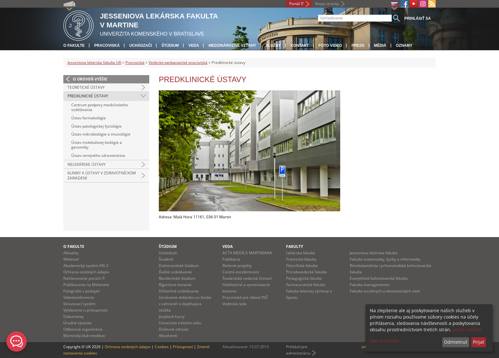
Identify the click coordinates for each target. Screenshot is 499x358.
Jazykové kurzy (172, 316)
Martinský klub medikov (84, 335)
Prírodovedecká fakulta (306, 272)
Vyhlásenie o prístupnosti (85, 310)
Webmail (71, 259)
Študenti (166, 259)
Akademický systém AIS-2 (86, 265)
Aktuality (71, 253)
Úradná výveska (77, 323)
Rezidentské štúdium (177, 278)
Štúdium (170, 45)
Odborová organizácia (82, 329)
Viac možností (384, 341)
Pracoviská (107, 45)
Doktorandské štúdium (179, 265)
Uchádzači (140, 45)
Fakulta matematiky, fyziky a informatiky (385, 259)
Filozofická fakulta (302, 265)
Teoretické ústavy (86, 87)
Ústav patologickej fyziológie (96, 126)
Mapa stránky (327, 3)
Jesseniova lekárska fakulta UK (94, 62)
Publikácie (231, 259)
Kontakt (300, 45)
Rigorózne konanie (175, 284)
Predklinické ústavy (87, 96)
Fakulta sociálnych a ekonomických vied (384, 291)
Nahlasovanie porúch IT (84, 278)
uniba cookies (467, 329)
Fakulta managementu (370, 284)
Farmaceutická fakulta (305, 284)
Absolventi (168, 335)
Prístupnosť (183, 346)
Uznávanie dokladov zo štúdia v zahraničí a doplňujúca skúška (185, 304)
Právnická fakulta (301, 259)
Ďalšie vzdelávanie (175, 272)
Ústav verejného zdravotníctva (98, 155)
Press (357, 45)
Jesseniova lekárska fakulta (373, 253)
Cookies (162, 346)
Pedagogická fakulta (304, 278)
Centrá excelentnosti (240, 272)
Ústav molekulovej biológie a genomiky (96, 145)
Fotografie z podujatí (81, 291)
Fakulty (294, 246)
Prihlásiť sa (417, 18)
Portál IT (296, 3)
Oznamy (404, 45)
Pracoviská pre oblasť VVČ (245, 297)
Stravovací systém (79, 303)
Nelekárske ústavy (86, 164)
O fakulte (74, 45)
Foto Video (330, 45)
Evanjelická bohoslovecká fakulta (379, 278)
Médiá (380, 45)
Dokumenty (73, 316)
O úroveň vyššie (90, 79)
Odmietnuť (455, 342)
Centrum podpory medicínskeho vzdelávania (99, 107)
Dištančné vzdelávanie (179, 291)
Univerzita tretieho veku (180, 323)
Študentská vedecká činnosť (246, 278)
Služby (273, 45)
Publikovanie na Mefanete (86, 284)
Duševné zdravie (173, 329)
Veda (193, 45)
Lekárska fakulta (300, 253)
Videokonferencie (78, 297)
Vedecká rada (234, 303)
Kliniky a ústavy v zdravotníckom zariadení (101, 175)
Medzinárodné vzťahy (232, 45)
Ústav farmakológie (88, 118)
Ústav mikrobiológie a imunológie (100, 134)
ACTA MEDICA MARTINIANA (247, 253)
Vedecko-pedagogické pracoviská (178, 62)
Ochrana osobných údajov (86, 272)
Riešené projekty (237, 265)
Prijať (478, 342)
